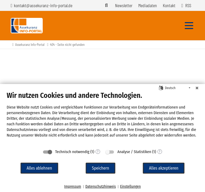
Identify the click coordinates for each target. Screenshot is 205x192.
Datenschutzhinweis (100, 186)
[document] (102, 118)
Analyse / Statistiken (134, 151)
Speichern (100, 168)
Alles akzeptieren (163, 168)
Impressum (72, 186)
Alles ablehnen (39, 168)
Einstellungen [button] (130, 186)
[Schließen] (197, 88)
